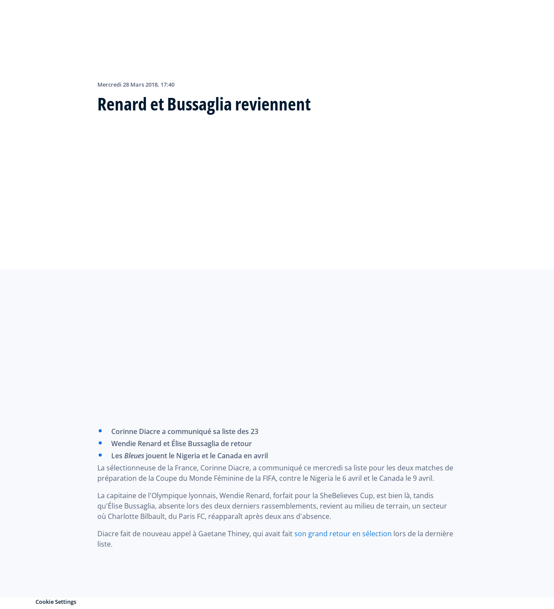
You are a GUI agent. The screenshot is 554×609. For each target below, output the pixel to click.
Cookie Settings (55, 602)
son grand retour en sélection (343, 533)
